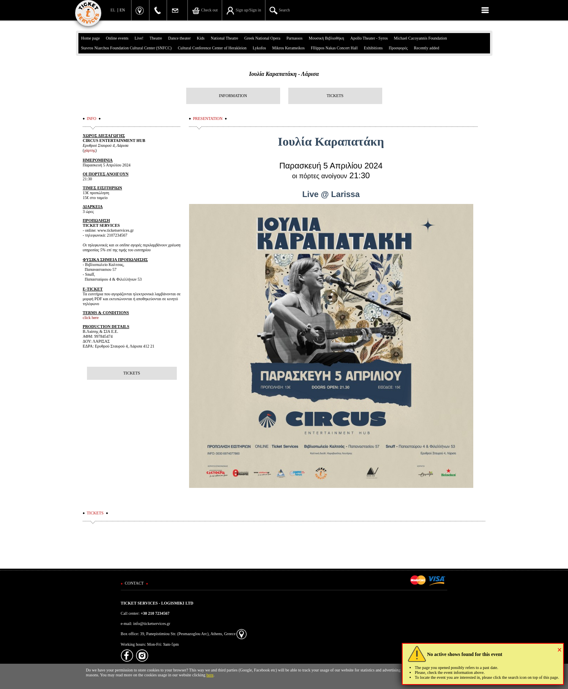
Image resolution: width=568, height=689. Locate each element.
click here (91, 317)
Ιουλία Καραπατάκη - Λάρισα (284, 74)
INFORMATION (233, 95)
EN (122, 10)
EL (113, 10)
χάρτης (90, 150)
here (210, 675)
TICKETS (335, 95)
